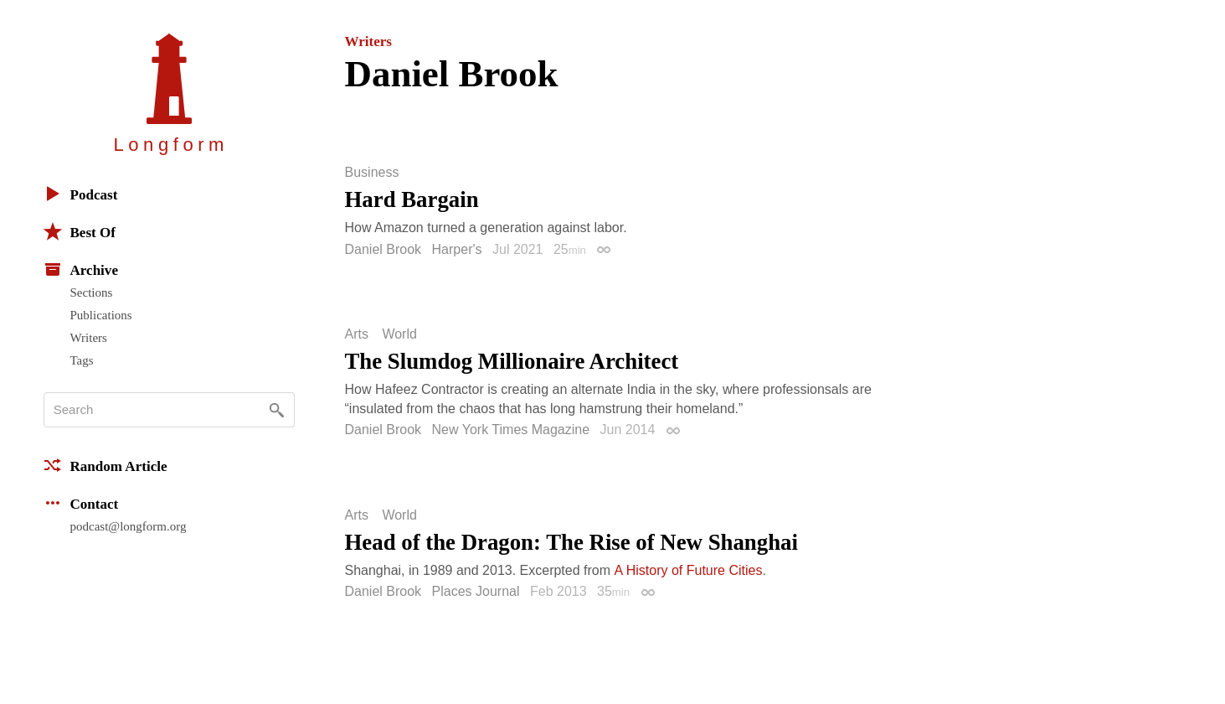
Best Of (80, 231)
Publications (101, 315)
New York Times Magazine (511, 429)
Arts (356, 334)
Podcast (81, 193)
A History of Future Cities (689, 570)
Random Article (105, 465)
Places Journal (476, 591)
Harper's (457, 249)
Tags (82, 360)
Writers (88, 337)
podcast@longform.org (128, 526)
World (399, 334)
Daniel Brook (383, 249)
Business (372, 172)
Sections (91, 292)
